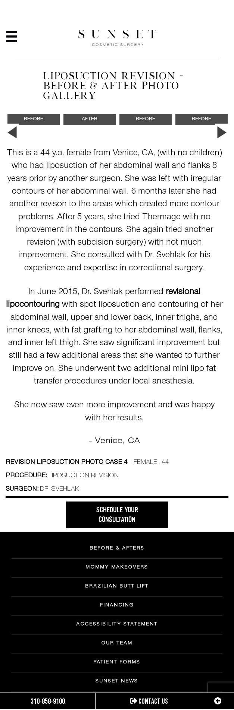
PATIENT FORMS (116, 662)
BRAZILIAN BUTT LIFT (117, 586)
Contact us (149, 701)
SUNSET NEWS (117, 681)
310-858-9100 (48, 701)
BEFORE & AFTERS (117, 548)
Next (221, 132)
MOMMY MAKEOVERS (116, 567)
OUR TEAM (116, 643)
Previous (12, 132)
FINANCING (117, 605)
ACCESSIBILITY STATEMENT (116, 624)
